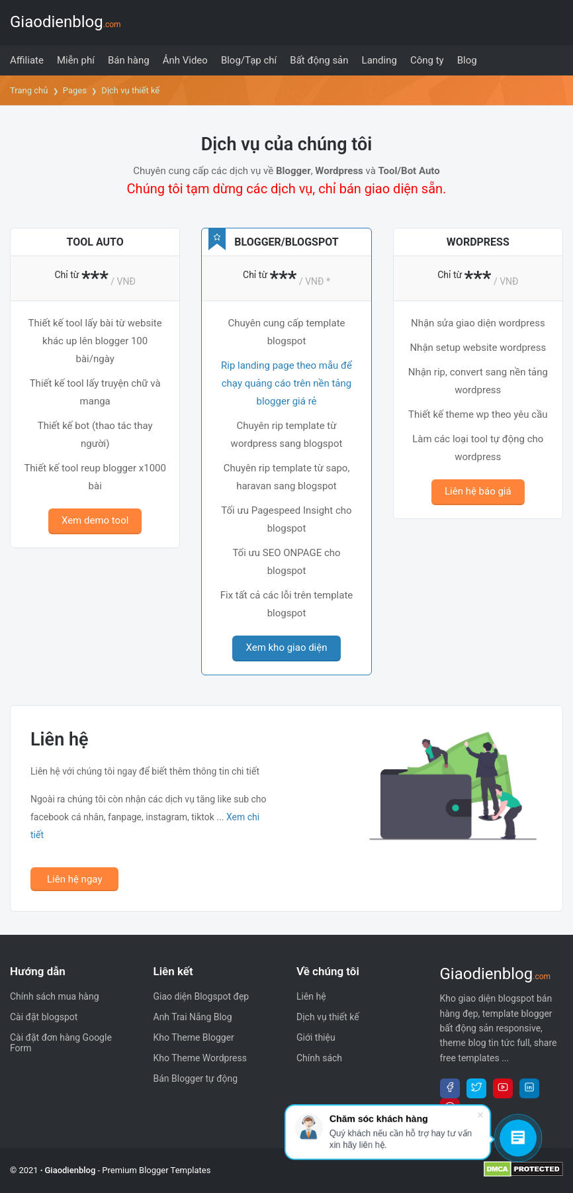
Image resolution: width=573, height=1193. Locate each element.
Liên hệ (311, 996)
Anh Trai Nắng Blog (193, 1017)
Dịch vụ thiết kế (327, 1017)
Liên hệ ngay (74, 879)
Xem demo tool (95, 520)
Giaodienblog (65, 22)
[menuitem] (27, 60)
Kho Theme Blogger (194, 1037)
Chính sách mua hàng (54, 996)
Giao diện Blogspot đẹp (201, 996)
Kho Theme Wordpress (200, 1058)
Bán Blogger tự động (196, 1078)
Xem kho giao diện (286, 647)
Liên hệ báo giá (478, 491)
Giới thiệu (315, 1037)
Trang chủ (29, 90)
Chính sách (319, 1058)
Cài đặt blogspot (43, 1017)
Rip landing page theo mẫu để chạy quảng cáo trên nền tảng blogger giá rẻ (286, 383)
